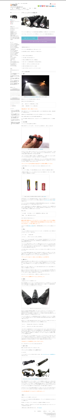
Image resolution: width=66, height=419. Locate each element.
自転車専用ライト (52, 355)
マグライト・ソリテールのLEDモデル (30, 97)
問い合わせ (40, 408)
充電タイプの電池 (30, 226)
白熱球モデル (37, 97)
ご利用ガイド (29, 8)
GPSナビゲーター (13, 37)
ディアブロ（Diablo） (14, 75)
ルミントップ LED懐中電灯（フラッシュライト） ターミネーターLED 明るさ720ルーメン (14, 123)
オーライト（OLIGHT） (14, 53)
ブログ (35, 8)
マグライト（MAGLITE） (14, 49)
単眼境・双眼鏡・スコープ (15, 38)
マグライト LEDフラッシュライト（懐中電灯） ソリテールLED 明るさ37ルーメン (15, 127)
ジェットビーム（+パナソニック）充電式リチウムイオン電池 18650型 (15, 87)
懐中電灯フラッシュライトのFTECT (16, 10)
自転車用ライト (37, 379)
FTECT (14, 5)
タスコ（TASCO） (13, 69)
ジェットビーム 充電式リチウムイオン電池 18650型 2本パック (15, 89)
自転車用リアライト (14, 35)
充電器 (12, 45)
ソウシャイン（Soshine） (14, 62)
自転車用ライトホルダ (14, 36)
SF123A (44, 197)
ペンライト (47, 355)
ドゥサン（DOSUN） (14, 59)
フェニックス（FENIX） (14, 52)
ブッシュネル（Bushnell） (15, 58)
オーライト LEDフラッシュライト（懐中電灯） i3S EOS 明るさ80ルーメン (15, 131)
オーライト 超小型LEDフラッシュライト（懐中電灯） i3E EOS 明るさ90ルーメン (14, 92)
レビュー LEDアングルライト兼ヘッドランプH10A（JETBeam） (38, 42)
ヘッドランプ (43, 355)
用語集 (12, 25)
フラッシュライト (25, 379)
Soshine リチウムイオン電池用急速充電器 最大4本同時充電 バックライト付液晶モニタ (15, 137)
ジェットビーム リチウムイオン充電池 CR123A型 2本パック (14, 134)
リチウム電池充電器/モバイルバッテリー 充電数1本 (14, 84)
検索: (11, 13)
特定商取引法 (23, 8)
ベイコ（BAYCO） (13, 72)
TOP (17, 8)
